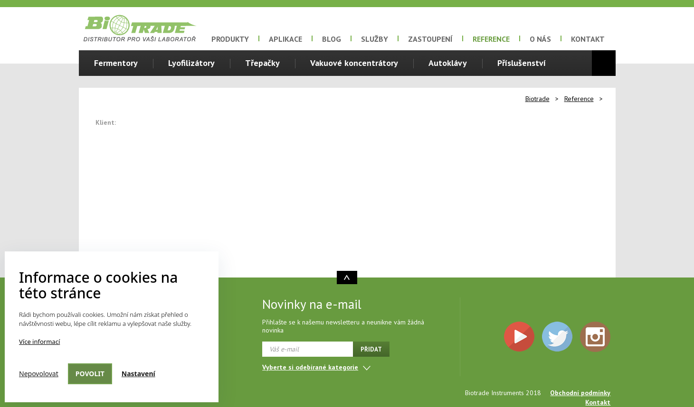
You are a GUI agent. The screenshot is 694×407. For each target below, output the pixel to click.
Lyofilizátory (191, 62)
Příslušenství (521, 62)
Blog (331, 39)
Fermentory (116, 62)
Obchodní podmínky (580, 392)
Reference (491, 39)
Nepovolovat (38, 373)
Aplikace (285, 39)
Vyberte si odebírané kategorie (310, 367)
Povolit (90, 373)
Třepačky (262, 62)
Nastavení (138, 373)
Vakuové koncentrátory (354, 62)
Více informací (39, 341)
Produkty (230, 39)
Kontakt (588, 39)
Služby (374, 39)
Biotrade (537, 98)
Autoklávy (447, 62)
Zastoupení (430, 39)
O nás (540, 39)
